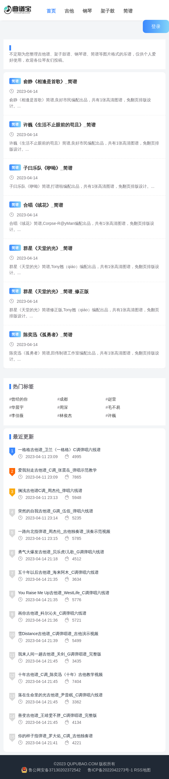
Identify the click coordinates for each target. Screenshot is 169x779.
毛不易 (114, 407)
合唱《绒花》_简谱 (43, 205)
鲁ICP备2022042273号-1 (110, 770)
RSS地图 (142, 770)
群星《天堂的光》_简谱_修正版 (56, 291)
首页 (51, 10)
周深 (64, 407)
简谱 (128, 10)
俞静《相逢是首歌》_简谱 (50, 81)
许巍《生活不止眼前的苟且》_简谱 (59, 124)
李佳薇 (17, 415)
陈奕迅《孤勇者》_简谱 (47, 334)
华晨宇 (17, 407)
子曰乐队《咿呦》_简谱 (47, 168)
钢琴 (87, 10)
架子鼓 (108, 10)
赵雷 (112, 399)
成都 (64, 399)
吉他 (69, 10)
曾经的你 (19, 399)
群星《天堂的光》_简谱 (47, 248)
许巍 (112, 415)
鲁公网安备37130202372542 (55, 770)
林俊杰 (66, 415)
